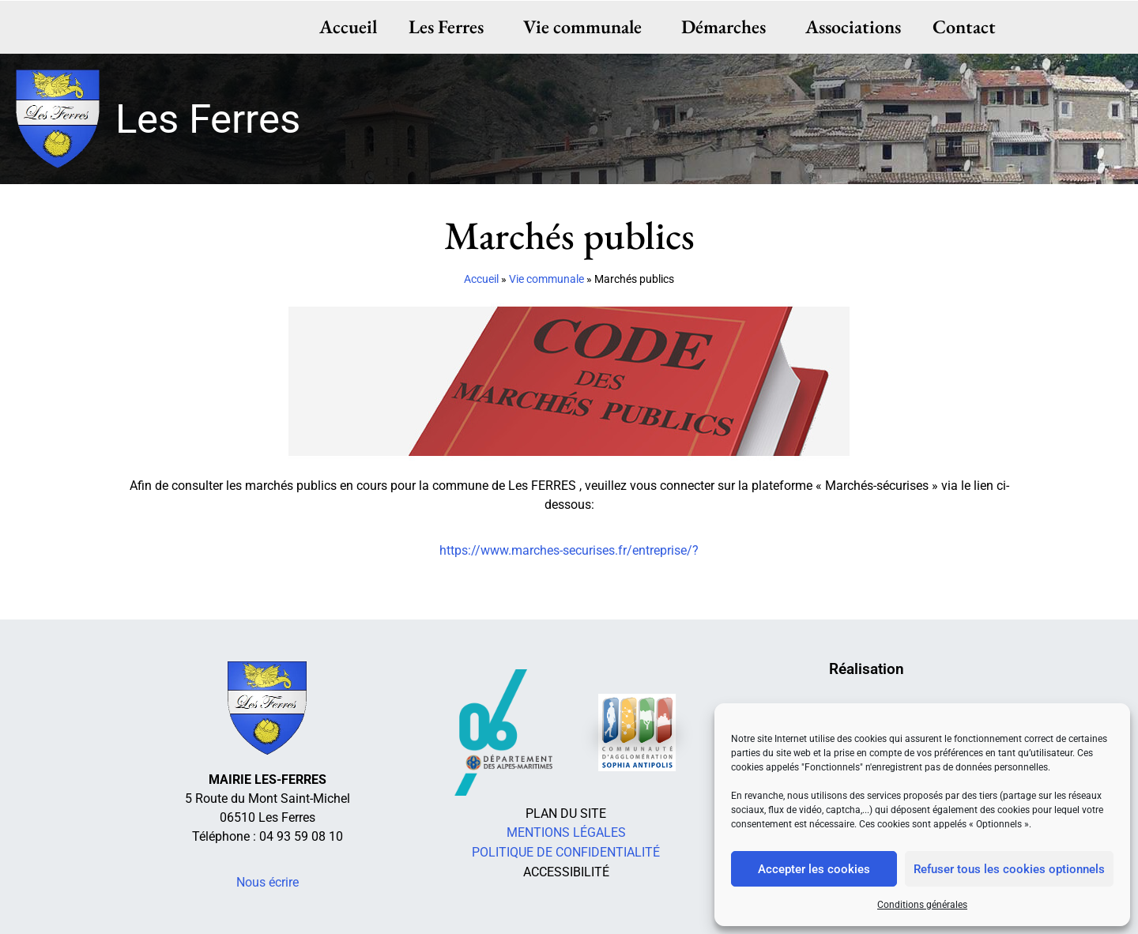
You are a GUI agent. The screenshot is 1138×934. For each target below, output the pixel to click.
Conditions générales (922, 904)
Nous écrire (267, 882)
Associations (853, 26)
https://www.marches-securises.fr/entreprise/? (569, 550)
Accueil (348, 26)
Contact (964, 26)
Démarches (727, 26)
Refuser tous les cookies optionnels (1009, 869)
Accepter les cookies (814, 869)
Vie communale (586, 26)
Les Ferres (450, 26)
